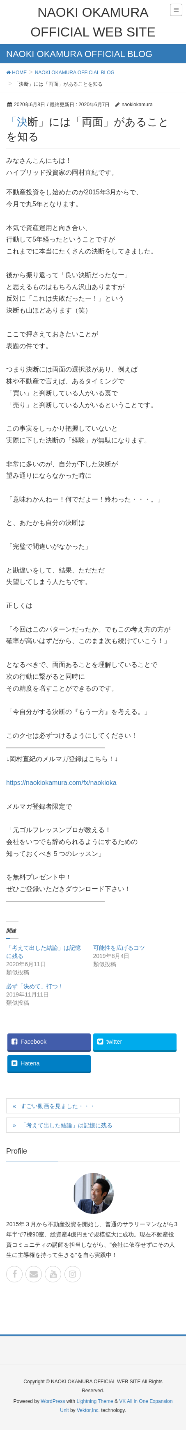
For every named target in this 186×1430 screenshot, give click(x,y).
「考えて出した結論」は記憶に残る (67, 1125)
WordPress (53, 1401)
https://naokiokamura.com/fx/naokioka (61, 782)
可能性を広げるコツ (119, 947)
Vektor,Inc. (88, 1410)
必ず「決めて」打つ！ (35, 986)
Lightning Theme (94, 1401)
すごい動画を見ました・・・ (58, 1106)
